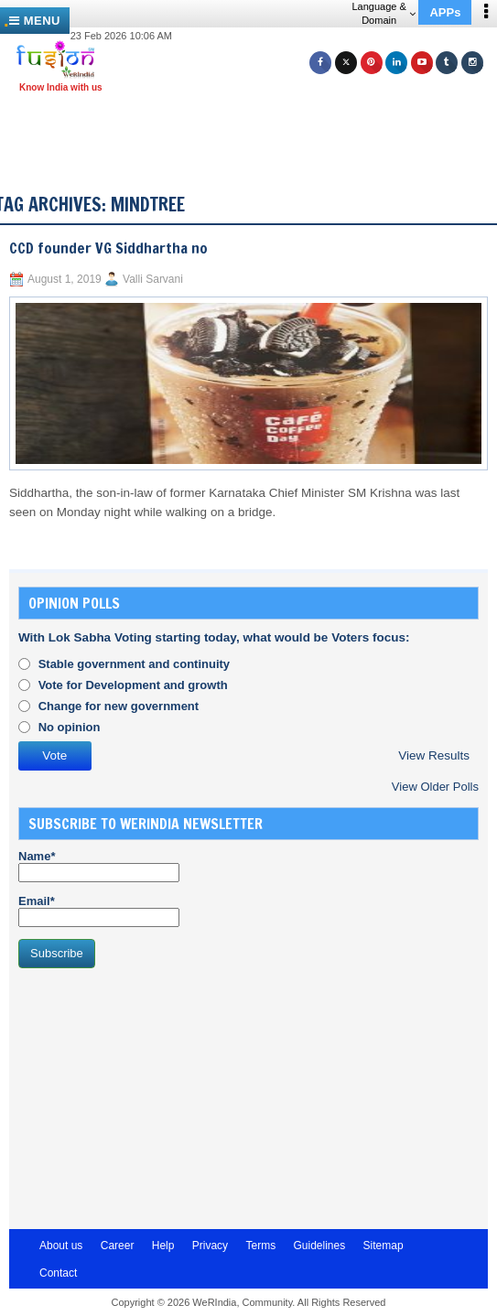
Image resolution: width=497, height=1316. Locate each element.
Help (163, 1245)
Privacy (210, 1245)
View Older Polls (435, 786)
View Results (434, 755)
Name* (98, 865)
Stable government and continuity (134, 664)
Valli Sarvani (153, 279)
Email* (98, 910)
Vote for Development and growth (133, 685)
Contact (58, 1273)
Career (118, 1245)
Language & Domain (383, 13)
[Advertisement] (255, 126)
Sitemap (383, 1245)
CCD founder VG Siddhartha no (108, 248)
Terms (260, 1245)
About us (60, 1245)
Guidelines (319, 1245)
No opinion (69, 727)
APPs (444, 12)
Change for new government (119, 706)
